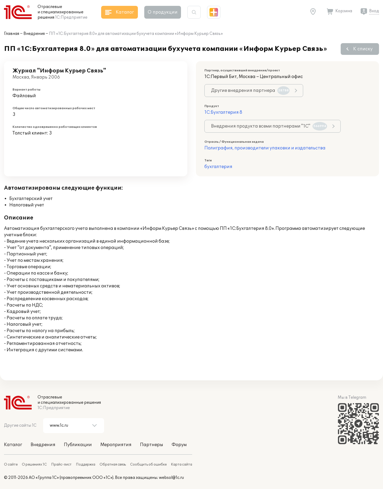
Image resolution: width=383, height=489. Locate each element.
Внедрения (34, 33)
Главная (11, 33)
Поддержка (85, 464)
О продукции (163, 12)
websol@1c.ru (171, 477)
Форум (179, 444)
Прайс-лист (61, 464)
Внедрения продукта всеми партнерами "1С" (269, 126)
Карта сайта (181, 464)
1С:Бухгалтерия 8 (223, 112)
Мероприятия (115, 444)
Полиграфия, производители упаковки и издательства (265, 148)
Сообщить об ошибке (148, 464)
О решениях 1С (34, 464)
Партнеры (151, 444)
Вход (374, 11)
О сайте (11, 464)
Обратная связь (113, 464)
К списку (363, 49)
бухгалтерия (218, 166)
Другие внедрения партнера (250, 90)
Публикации (78, 444)
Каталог (13, 444)
